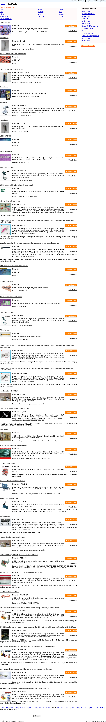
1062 (67, 708)
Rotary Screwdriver (7, 281)
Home (2, 4)
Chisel (61, 9)
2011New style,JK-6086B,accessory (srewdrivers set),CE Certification (24, 688)
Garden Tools (86, 16)
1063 (72, 708)
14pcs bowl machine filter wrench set (13, 54)
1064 (77, 708)
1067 (91, 708)
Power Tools (86, 23)
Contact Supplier (71, 26)
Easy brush (4, 429)
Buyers (88, 1)
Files (1, 12)
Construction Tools (88, 14)
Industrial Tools (101, 721)
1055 (35, 708)
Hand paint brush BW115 (9, 391)
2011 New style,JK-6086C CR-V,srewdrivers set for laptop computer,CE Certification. (29, 608)
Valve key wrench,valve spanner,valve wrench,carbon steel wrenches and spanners (29, 243)
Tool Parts (85, 31)
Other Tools (86, 41)
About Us (7, 721)
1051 (16, 708)
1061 (63, 708)
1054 (30, 708)
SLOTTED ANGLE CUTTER (9, 592)
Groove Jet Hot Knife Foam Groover (12, 481)
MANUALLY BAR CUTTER (9, 498)
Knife (60, 12)
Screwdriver (4, 16)
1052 (21, 708)
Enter (103, 1)
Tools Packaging (87, 28)
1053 (26, 708)
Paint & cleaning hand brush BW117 (12, 537)
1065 (82, 708)
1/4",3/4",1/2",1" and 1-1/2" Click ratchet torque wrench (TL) (21, 572)
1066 (87, 708)
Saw (39, 14)
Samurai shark (5, 22)
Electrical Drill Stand (7, 167)
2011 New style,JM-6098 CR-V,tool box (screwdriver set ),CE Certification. (26, 669)
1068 (96, 708)
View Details (73, 31)
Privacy (13, 721)
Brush (40, 9)
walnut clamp (4, 38)
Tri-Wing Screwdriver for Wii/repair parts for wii (16, 185)
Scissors (61, 14)
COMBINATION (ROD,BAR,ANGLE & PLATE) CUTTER (19, 555)
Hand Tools (86, 11)
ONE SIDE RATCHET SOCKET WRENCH (14, 266)
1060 (58, 708)
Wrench (61, 16)
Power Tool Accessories (90, 26)
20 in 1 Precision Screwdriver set (11, 69)
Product (73, 1)
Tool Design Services (89, 33)
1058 (49, 708)
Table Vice (3, 102)
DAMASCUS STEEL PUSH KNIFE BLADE (14, 408)
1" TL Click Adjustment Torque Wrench (13, 445)
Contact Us (21, 721)
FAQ (1, 721)
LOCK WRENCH (5, 136)
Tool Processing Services (90, 36)
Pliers (2, 14)
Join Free (96, 1)
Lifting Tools (86, 21)
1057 (45, 708)
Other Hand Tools (6, 19)
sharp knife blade (6, 151)
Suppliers (81, 1)
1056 (40, 708)
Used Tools (86, 38)
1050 (11, 708)
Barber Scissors (5, 516)
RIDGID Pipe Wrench (7, 463)
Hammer (40, 12)
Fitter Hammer (5, 330)
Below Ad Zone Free (88, 46)
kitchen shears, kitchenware (10, 201)
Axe (1, 9)
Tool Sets (85, 19)
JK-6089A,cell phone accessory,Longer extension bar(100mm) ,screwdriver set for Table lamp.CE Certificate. (38, 627)
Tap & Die (41, 16)
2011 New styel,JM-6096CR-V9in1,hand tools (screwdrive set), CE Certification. (27, 646)
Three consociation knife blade (11, 297)
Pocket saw (4, 87)
